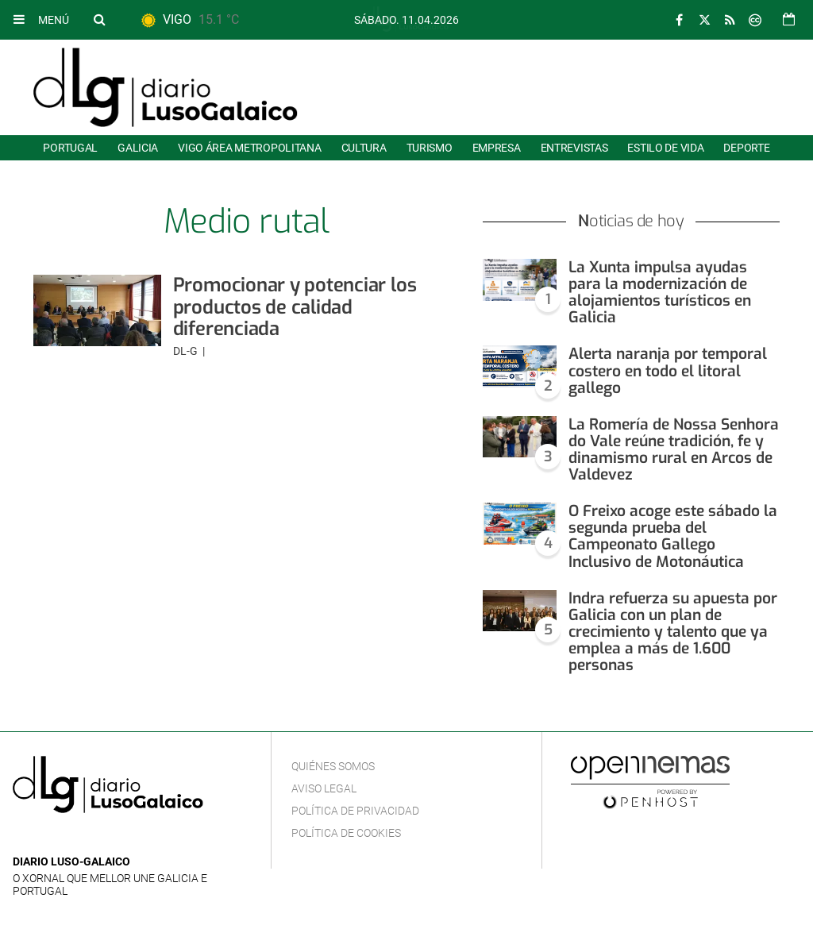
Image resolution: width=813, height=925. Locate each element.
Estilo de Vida (665, 147)
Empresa (496, 147)
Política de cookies (346, 833)
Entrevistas (574, 147)
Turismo (429, 147)
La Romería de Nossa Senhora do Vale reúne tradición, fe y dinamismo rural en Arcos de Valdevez (673, 449)
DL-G (186, 351)
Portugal (70, 147)
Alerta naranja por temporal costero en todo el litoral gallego (667, 370)
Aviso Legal (323, 788)
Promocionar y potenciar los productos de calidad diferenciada (295, 306)
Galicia (138, 147)
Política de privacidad (355, 810)
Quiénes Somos (333, 766)
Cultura (364, 147)
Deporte (746, 147)
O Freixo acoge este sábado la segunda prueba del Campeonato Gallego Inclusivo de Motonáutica (672, 536)
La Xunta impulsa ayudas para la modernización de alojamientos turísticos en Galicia (659, 292)
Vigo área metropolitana (249, 147)
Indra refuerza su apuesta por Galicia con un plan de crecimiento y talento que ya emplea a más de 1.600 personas (672, 631)
